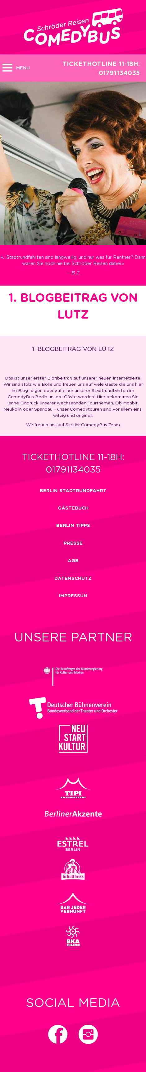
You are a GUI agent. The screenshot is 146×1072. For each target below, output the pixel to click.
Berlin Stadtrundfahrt (73, 490)
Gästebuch (73, 508)
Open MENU (7, 68)
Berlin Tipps (73, 525)
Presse (73, 543)
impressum (73, 596)
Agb (73, 560)
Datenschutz (73, 578)
